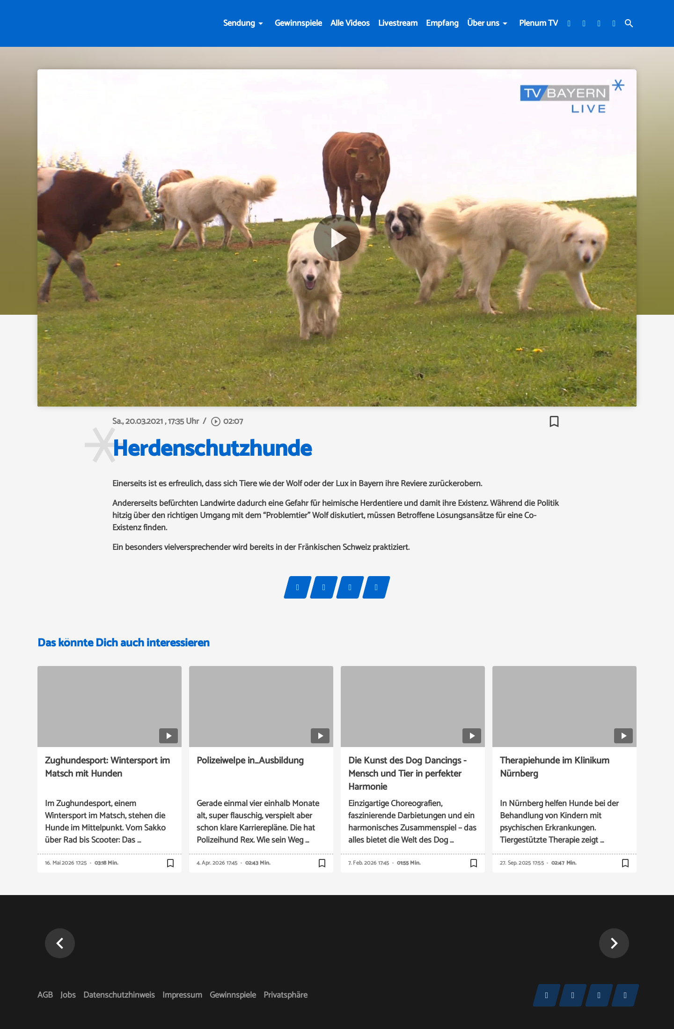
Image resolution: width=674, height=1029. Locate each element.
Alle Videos (350, 23)
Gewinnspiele (298, 23)
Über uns (483, 23)
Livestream (398, 23)
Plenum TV (538, 23)
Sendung (239, 23)
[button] (60, 943)
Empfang (442, 23)
